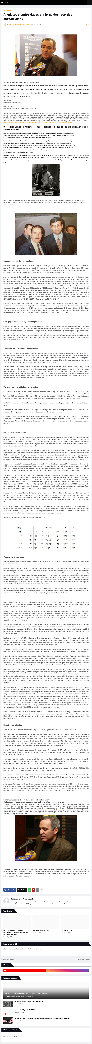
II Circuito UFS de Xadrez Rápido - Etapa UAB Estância (26, 993)
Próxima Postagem (84, 959)
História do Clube (66, 930)
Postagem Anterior (8, 959)
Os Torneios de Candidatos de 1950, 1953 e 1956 (28, 1001)
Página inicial (7, 10)
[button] (2, 2)
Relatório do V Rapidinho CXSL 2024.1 (25, 1010)
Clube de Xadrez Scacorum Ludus (22, 899)
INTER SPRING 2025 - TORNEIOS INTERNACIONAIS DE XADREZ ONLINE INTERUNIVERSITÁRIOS (15, 932)
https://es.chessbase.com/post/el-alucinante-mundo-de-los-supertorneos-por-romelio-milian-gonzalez (38, 123)
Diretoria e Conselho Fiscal (41, 930)
